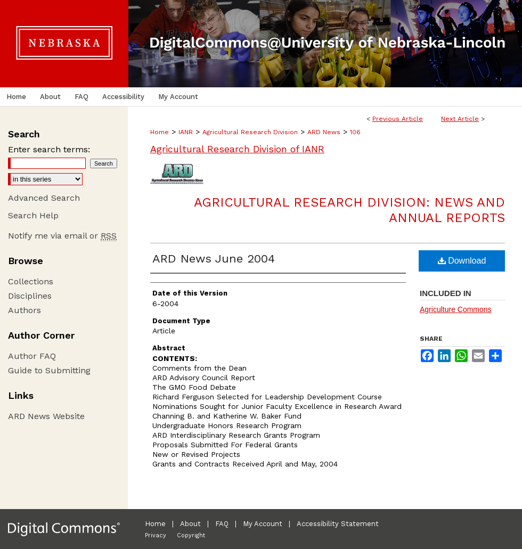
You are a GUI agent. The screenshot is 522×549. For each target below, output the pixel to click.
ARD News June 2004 (213, 258)
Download (462, 260)
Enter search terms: (49, 149)
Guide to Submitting (49, 370)
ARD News (323, 132)
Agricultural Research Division (250, 132)
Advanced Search (44, 198)
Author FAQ (32, 356)
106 (355, 132)
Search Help (33, 215)
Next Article (460, 118)
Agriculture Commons (456, 309)
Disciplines (30, 296)
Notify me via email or (62, 236)
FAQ (222, 524)
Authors (24, 310)
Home (159, 132)
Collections (30, 281)
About (190, 524)
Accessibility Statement (338, 524)
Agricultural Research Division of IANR (237, 148)
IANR (185, 132)
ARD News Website (46, 416)
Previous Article (397, 118)
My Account (262, 524)
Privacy (155, 535)
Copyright (191, 535)
